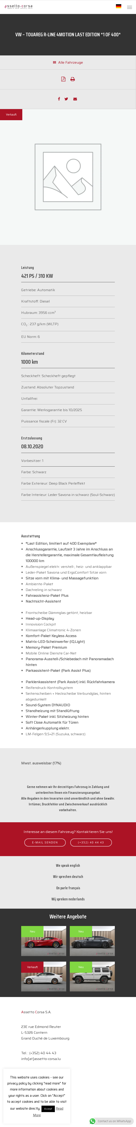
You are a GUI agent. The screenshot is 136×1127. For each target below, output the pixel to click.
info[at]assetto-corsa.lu (41, 1059)
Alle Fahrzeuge (68, 62)
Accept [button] (48, 1109)
